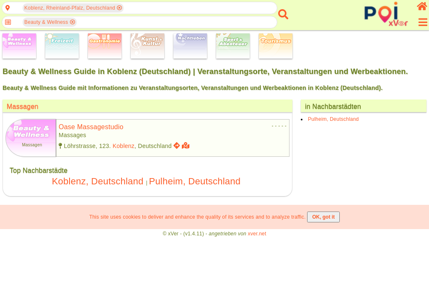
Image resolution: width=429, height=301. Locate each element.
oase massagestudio (91, 126)
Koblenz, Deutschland (98, 181)
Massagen (23, 106)
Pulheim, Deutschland (194, 181)
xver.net (257, 234)
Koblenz (123, 146)
